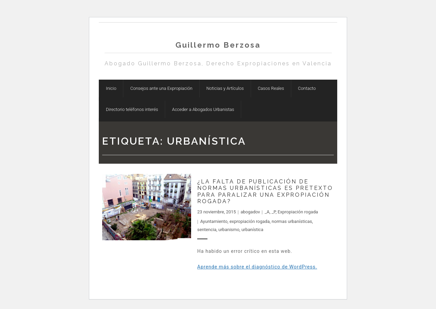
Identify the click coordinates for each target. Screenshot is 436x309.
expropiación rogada (250, 221)
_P (273, 211)
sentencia (206, 229)
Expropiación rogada (298, 211)
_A (267, 211)
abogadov (250, 211)
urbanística (252, 229)
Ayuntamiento (214, 221)
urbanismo (228, 229)
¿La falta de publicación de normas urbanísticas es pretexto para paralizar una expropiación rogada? (265, 191)
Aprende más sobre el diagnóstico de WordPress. (257, 267)
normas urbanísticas (292, 221)
